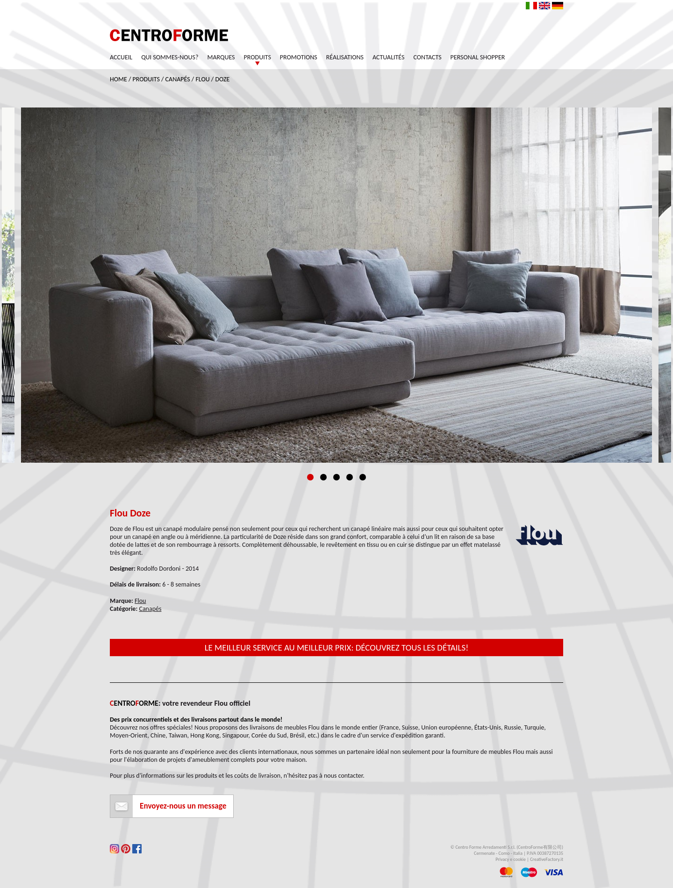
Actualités (388, 57)
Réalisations (345, 57)
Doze (222, 79)
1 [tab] (310, 477)
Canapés (177, 79)
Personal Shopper (478, 57)
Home (118, 79)
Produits (257, 57)
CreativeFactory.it (546, 859)
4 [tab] (349, 477)
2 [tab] (323, 477)
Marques (221, 57)
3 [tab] (336, 477)
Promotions (298, 57)
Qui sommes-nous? (169, 57)
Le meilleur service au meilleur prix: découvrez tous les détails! (337, 647)
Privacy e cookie (510, 859)
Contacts (428, 57)
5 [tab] (362, 477)
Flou (202, 79)
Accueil (121, 57)
